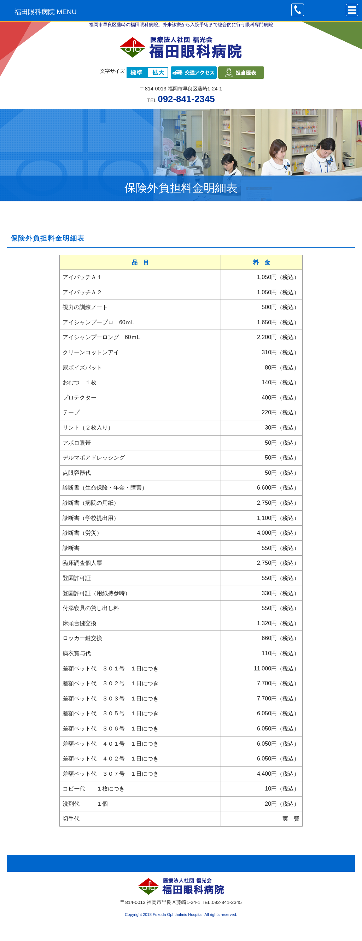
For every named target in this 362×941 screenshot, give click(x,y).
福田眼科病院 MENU (45, 12)
